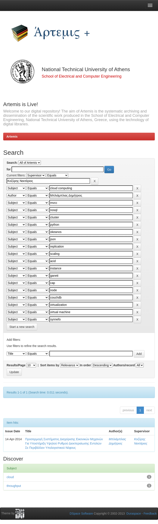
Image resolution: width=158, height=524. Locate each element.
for (9, 169)
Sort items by (49, 365)
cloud (10, 477)
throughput (14, 486)
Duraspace (133, 513)
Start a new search (21, 327)
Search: (12, 162)
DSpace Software (81, 513)
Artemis (12, 136)
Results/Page (16, 365)
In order (85, 365)
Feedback (150, 513)
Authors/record (124, 365)
